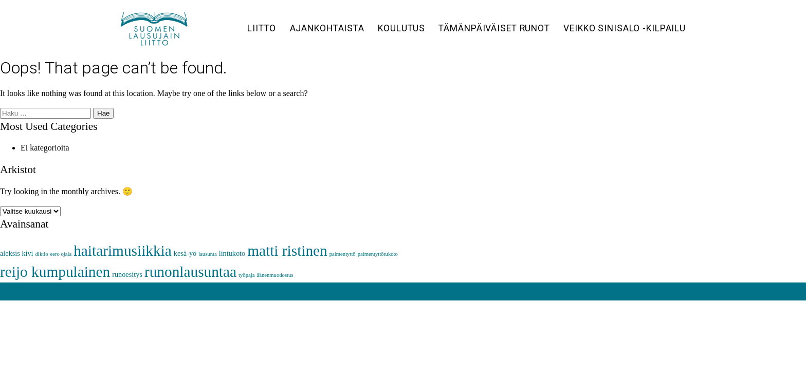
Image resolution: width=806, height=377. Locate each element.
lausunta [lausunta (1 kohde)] (207, 254)
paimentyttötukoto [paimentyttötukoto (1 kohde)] (378, 254)
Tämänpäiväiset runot (494, 28)
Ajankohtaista (327, 28)
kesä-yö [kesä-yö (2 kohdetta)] (185, 253)
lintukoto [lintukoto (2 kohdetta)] (232, 253)
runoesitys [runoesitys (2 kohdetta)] (127, 274)
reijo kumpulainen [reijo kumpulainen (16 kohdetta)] (55, 271)
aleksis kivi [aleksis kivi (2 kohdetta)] (16, 253)
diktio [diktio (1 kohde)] (41, 254)
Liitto (261, 28)
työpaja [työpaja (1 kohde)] (246, 275)
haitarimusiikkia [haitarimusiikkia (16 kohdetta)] (123, 250)
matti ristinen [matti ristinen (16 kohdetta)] (287, 250)
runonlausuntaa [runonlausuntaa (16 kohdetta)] (190, 271)
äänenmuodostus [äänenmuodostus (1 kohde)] (275, 275)
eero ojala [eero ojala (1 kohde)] (60, 254)
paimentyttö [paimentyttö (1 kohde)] (342, 254)
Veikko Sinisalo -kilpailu (624, 28)
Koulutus (401, 28)
